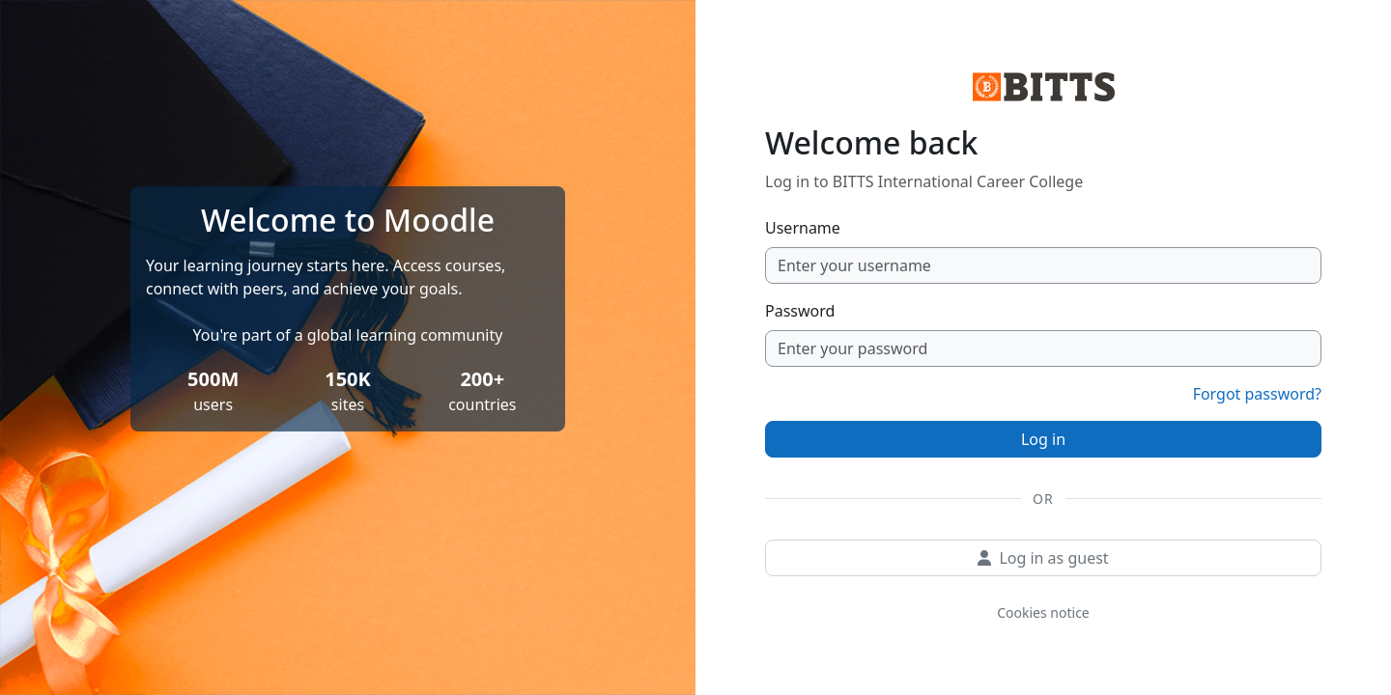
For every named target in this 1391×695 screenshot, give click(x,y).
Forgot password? (1257, 393)
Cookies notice (1043, 612)
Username (802, 227)
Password (800, 310)
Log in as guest (1043, 558)
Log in (1043, 439)
